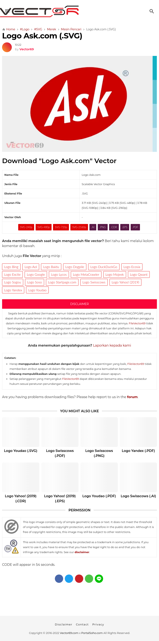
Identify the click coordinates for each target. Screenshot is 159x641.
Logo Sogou (12, 282)
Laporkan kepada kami (112, 345)
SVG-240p (26, 227)
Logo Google (36, 274)
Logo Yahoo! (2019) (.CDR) (20, 498)
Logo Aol (31, 267)
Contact (82, 624)
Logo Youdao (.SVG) (20, 451)
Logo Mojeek (114, 274)
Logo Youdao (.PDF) (99, 496)
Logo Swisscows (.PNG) (99, 453)
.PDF (135, 227)
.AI (92, 227)
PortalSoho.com (92, 633)
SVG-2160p (79, 227)
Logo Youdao (37, 290)
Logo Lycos (59, 274)
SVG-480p (43, 227)
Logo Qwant (138, 274)
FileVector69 (137, 323)
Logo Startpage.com (62, 282)
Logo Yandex (13, 290)
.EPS (124, 227)
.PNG (103, 227)
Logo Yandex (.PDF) (138, 451)
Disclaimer (63, 624)
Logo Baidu (51, 267)
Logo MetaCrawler (86, 274)
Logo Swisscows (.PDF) (60, 453)
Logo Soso (34, 282)
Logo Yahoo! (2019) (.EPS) (60, 498)
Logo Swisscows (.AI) (138, 496)
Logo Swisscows (94, 282)
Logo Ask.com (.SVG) (42, 35)
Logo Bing (11, 267)
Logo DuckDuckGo (103, 267)
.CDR (114, 227)
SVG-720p (61, 227)
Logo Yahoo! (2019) (125, 282)
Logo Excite (12, 274)
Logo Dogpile (74, 267)
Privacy (98, 624)
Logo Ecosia (131, 267)
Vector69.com (69, 633)
